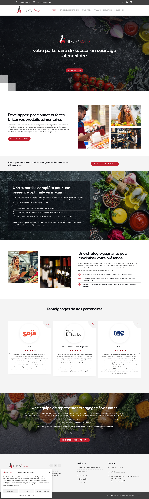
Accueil (55, 10)
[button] (49, 472)
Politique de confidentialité (26, 495)
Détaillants (97, 10)
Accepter (10, 491)
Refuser (26, 491)
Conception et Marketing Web (116, 495)
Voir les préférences (42, 491)
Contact (117, 10)
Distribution (107, 10)
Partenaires (86, 10)
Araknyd (131, 495)
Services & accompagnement (70, 10)
